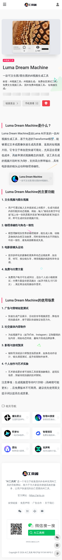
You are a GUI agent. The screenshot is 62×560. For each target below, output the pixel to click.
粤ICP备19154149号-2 (43, 552)
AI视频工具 (8, 60)
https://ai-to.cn (36, 495)
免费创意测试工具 (47, 81)
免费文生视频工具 (12, 85)
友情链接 (12, 503)
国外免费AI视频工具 (34, 85)
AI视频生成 (29, 81)
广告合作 (37, 503)
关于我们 (49, 503)
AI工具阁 (29, 552)
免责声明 (25, 503)
